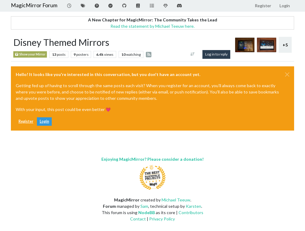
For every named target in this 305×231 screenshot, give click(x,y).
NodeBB (146, 212)
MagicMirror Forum (34, 5)
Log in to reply (216, 54)
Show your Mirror (30, 54)
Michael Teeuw (176, 199)
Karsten (193, 206)
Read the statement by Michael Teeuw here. (152, 26)
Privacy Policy (162, 218)
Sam (144, 206)
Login (44, 121)
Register (25, 121)
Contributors (191, 212)
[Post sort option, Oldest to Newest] (193, 54)
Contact (138, 218)
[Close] (287, 74)
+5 (285, 44)
